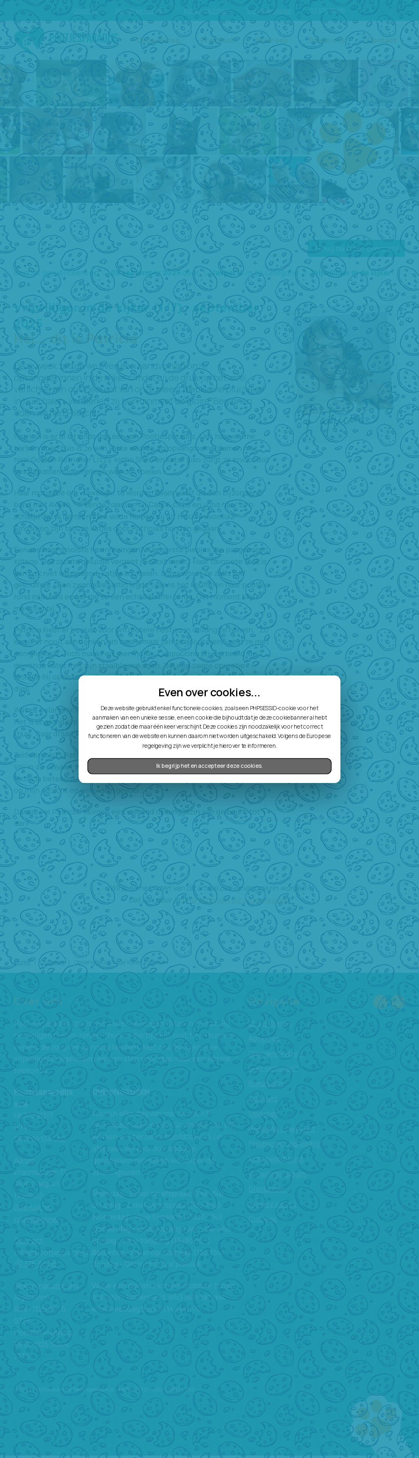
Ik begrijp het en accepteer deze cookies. (209, 766)
